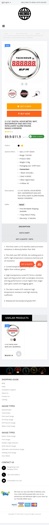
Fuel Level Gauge (8, 416)
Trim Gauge (6, 439)
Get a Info (25, 106)
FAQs (3, 386)
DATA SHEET (24, 233)
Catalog (4, 399)
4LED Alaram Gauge (9, 446)
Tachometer (6, 413)
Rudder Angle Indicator (10, 443)
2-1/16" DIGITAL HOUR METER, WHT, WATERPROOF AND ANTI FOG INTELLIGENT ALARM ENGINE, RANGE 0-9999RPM (13, 346)
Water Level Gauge (8, 426)
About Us (5, 393)
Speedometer (6, 410)
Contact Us (6, 396)
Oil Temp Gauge (7, 420)
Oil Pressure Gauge (8, 423)
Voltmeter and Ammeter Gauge (13, 449)
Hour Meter (6, 456)
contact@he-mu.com (14, 481)
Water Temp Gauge (9, 436)
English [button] (6, 2)
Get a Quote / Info (24, 239)
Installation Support (9, 390)
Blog (3, 383)
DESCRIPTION (24, 226)
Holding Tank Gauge (9, 453)
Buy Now (25, 113)
